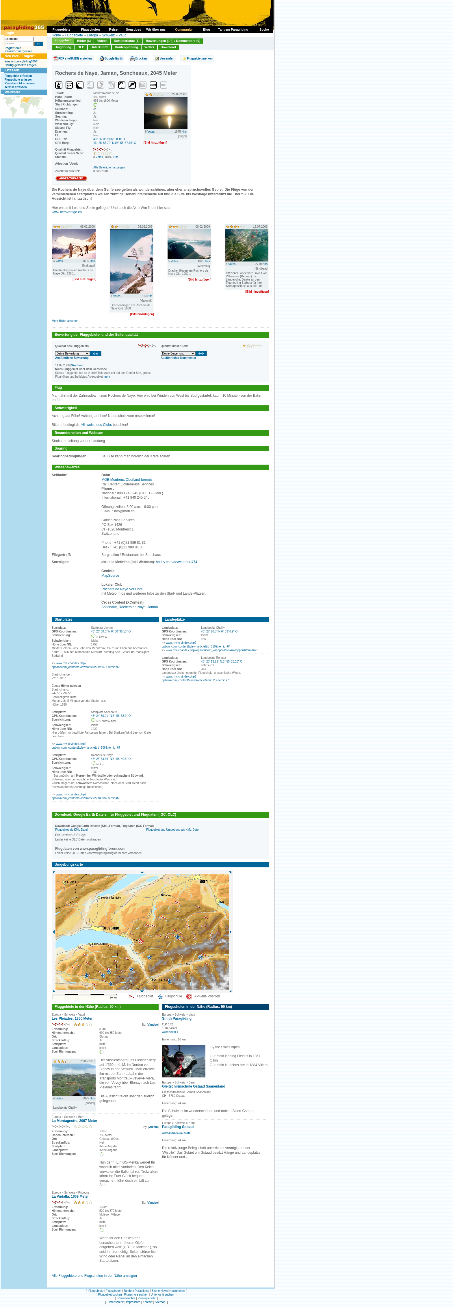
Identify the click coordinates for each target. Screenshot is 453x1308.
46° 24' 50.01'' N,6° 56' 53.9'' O (111, 715)
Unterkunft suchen (162, 1294)
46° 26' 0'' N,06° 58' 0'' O (109, 139)
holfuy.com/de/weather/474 (176, 562)
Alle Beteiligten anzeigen (109, 167)
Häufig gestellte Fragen (21, 65)
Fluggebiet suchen (110, 1294)
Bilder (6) (84, 40)
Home (56, 35)
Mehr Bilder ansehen (65, 320)
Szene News (160, 1290)
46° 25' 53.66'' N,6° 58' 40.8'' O (111, 758)
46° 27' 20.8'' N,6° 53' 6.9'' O (219, 631)
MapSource (110, 576)
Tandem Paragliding (136, 1290)
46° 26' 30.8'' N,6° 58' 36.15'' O (111, 631)
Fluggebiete (74, 35)
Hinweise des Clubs (96, 425)
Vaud (123, 35)
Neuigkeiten (177, 1290)
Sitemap (160, 1302)
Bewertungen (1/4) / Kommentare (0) (173, 40)
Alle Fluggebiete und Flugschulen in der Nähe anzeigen (94, 1276)
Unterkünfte (100, 47)
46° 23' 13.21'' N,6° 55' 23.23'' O (221, 661)
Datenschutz (115, 1302)
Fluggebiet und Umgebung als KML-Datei (172, 829)
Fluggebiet (63, 40)
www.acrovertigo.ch (67, 212)
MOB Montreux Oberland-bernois (127, 480)
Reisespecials (146, 1298)
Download (168, 47)
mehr (106, 376)
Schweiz (108, 35)
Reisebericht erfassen (20, 83)
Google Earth (114, 58)
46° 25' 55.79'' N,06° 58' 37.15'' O (114, 142)
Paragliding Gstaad (178, 1127)
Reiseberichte (126, 1298)
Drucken (141, 58)
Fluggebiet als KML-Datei (71, 829)
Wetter (149, 47)
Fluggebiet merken (200, 58)
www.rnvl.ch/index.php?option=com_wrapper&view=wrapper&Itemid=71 (212, 650)
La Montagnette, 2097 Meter (74, 1121)
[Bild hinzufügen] (155, 142)
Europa (92, 35)
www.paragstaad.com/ (176, 1132)
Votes (99, 157)
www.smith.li (170, 1032)
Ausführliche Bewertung (72, 357)
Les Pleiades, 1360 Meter (72, 1018)
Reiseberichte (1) (127, 40)
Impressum (133, 1302)
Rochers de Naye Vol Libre (122, 589)
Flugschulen (113, 1290)
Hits (116, 157)
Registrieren (13, 48)
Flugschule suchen (136, 1294)
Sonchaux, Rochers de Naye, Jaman (129, 607)
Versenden (166, 58)
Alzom (153, 1127)
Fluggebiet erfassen (18, 75)
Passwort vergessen (19, 51)
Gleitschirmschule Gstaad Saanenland (193, 1086)
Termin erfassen (16, 87)
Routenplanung (126, 47)
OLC (80, 47)
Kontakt (148, 1302)
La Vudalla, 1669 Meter (70, 1196)
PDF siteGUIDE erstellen (75, 58)
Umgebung (63, 47)
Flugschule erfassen (19, 79)
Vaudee (153, 1024)
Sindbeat (77, 365)
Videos (102, 40)
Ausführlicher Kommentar (178, 357)
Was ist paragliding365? (21, 61)
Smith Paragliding (177, 1018)
